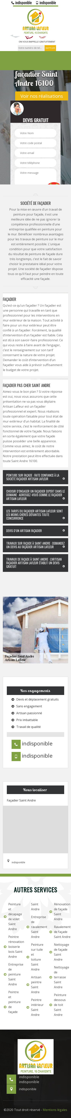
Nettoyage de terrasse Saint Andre (58, 977)
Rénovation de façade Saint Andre (58, 911)
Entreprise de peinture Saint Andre (13, 974)
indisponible (21, 2)
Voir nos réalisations (41, 96)
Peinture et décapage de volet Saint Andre (13, 916)
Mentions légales (55, 1110)
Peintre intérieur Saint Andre (35, 1007)
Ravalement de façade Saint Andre (58, 932)
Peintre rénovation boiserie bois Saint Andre (13, 947)
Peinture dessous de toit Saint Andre (57, 1005)
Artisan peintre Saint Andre (34, 984)
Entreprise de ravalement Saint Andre (35, 927)
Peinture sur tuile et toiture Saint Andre (35, 956)
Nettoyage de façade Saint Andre (58, 952)
